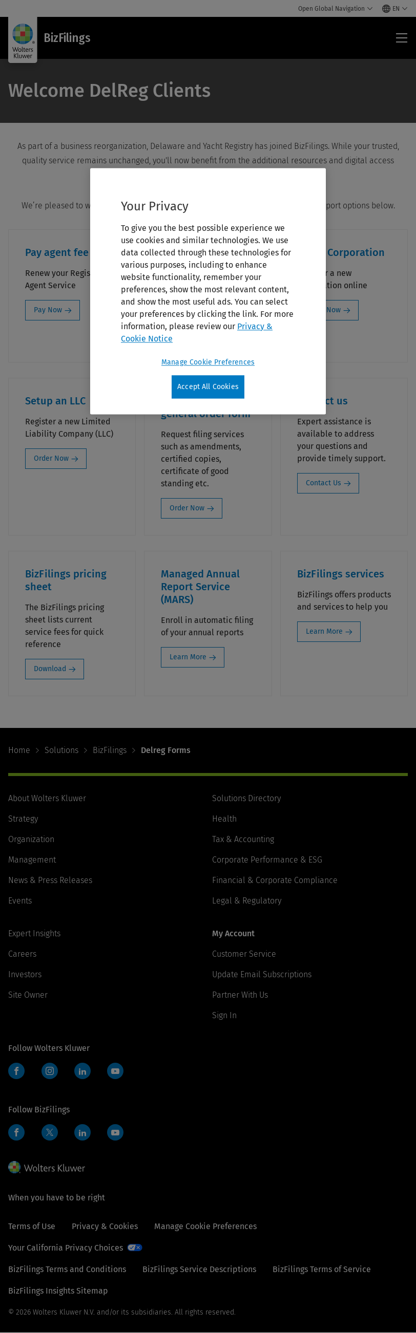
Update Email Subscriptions (261, 974)
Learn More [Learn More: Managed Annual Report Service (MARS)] (188, 657)
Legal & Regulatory (246, 901)
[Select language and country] (395, 9)
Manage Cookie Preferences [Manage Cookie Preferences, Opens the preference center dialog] (208, 362)
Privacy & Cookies (105, 1226)
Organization (31, 839)
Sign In (224, 1015)
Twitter (49, 1132)
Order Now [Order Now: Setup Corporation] (323, 310)
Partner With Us (240, 995)
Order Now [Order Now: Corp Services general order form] (187, 508)
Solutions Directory (246, 798)
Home (19, 750)
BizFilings (110, 750)
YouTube (115, 1071)
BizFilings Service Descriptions (199, 1269)
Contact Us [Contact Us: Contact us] (323, 483)
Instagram (49, 1071)
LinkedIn (82, 1071)
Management (32, 860)
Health (224, 819)
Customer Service (244, 954)
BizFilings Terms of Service (322, 1269)
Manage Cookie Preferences (205, 1226)
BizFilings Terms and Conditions (67, 1269)
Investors (24, 974)
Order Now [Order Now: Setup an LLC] (51, 458)
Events (20, 901)
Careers (22, 954)
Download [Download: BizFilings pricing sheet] (50, 668)
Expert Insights (34, 933)
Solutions (61, 750)
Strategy (23, 819)
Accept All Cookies (208, 386)
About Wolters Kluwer (47, 798)
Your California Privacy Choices (65, 1248)
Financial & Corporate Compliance (275, 880)
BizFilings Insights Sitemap (58, 1291)
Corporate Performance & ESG (267, 860)
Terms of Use (31, 1226)
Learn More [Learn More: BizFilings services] (324, 631)
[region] (208, 291)
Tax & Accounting (243, 839)
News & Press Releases (50, 880)
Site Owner (28, 995)
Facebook (16, 1071)
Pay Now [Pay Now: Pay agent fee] (48, 310)
